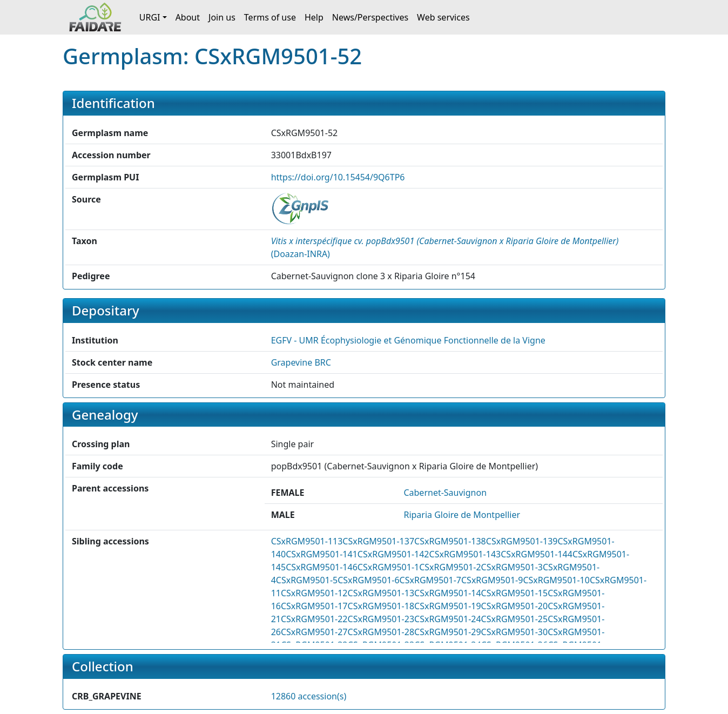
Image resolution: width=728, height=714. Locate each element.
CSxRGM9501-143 (465, 554)
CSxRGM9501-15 (514, 593)
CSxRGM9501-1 (388, 567)
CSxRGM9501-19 (447, 606)
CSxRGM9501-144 (536, 554)
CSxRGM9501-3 (512, 567)
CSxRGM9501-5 (307, 580)
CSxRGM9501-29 (447, 632)
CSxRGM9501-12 (314, 593)
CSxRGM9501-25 (514, 619)
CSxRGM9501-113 (307, 541)
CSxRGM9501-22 (314, 619)
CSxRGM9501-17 (314, 606)
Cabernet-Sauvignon (445, 493)
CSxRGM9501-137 (378, 541)
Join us (221, 17)
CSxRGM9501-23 (381, 619)
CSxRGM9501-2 (450, 567)
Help (314, 17)
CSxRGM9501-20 (514, 606)
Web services (443, 17)
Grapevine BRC (301, 362)
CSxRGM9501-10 (556, 580)
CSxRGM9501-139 (522, 541)
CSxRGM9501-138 (450, 541)
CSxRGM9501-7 (430, 580)
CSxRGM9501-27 (314, 632)
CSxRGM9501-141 (322, 554)
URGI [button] (149, 17)
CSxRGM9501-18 (381, 606)
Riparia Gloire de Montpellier (461, 515)
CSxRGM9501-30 (514, 632)
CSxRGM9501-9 (492, 580)
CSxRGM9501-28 (381, 632)
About (188, 17)
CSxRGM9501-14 (447, 593)
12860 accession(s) (309, 696)
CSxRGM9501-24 (447, 619)
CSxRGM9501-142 (393, 554)
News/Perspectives (370, 17)
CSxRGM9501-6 (368, 580)
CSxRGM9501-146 (322, 567)
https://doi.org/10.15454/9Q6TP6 (338, 177)
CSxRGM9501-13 (381, 593)
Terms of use (270, 17)
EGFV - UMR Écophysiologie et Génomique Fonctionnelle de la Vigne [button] (408, 340)
